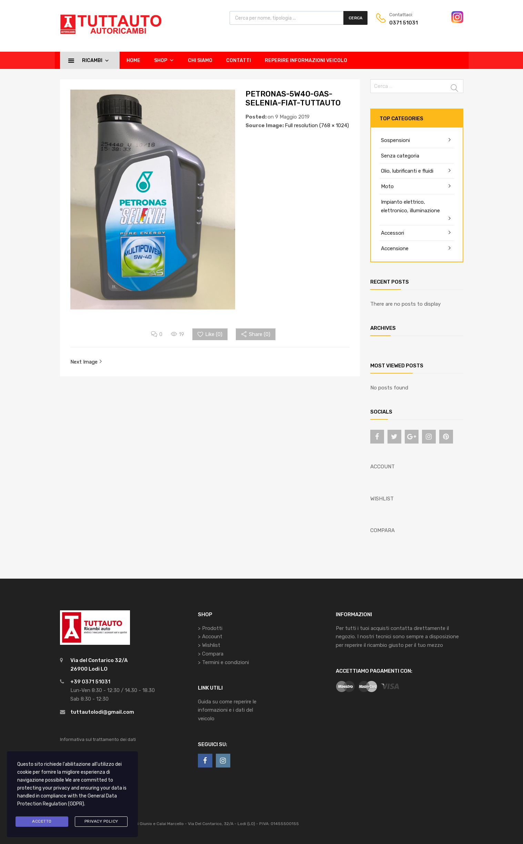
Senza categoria (400, 156)
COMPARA (382, 530)
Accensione (395, 248)
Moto (387, 186)
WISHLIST (382, 499)
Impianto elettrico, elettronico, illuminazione (410, 206)
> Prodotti (210, 628)
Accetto (42, 821)
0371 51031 (403, 23)
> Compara (210, 654)
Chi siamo (200, 60)
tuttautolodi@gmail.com (102, 712)
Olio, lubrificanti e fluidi (407, 171)
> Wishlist (209, 645)
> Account (210, 636)
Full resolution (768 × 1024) (317, 125)
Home (133, 60)
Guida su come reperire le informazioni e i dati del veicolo (227, 710)
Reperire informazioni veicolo (306, 60)
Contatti (238, 60)
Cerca (355, 18)
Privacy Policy (101, 821)
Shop (164, 60)
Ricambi (95, 60)
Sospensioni (395, 140)
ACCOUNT (382, 467)
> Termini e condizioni (223, 662)
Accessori (392, 233)
